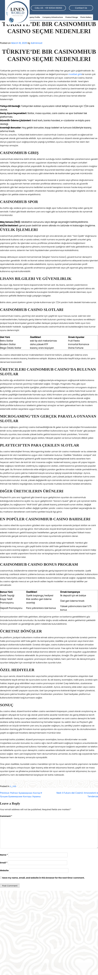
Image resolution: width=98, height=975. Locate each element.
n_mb (13, 786)
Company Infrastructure (52, 17)
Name (4, 854)
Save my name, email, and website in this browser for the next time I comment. (43, 877)
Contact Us (81, 7)
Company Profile (33, 17)
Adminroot (36, 43)
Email (3, 862)
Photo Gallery (86, 17)
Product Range (71, 17)
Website (4, 870)
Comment (6, 816)
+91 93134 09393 (53, 7)
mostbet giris (75, 74)
